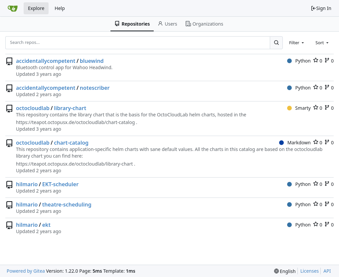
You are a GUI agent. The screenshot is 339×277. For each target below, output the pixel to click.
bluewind (92, 61)
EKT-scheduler (60, 184)
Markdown (295, 142)
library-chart (70, 108)
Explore (36, 8)
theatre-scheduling (66, 204)
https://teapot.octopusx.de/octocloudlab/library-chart (74, 164)
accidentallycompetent (45, 61)
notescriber (95, 87)
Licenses (309, 271)
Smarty (299, 108)
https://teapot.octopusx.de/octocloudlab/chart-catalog (75, 122)
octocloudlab (33, 108)
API (327, 271)
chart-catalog (71, 142)
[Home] (12, 8)
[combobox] (297, 42)
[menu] (285, 271)
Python (299, 61)
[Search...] (276, 42)
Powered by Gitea (26, 271)
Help (60, 8)
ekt (46, 224)
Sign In (321, 8)
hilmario (27, 184)
